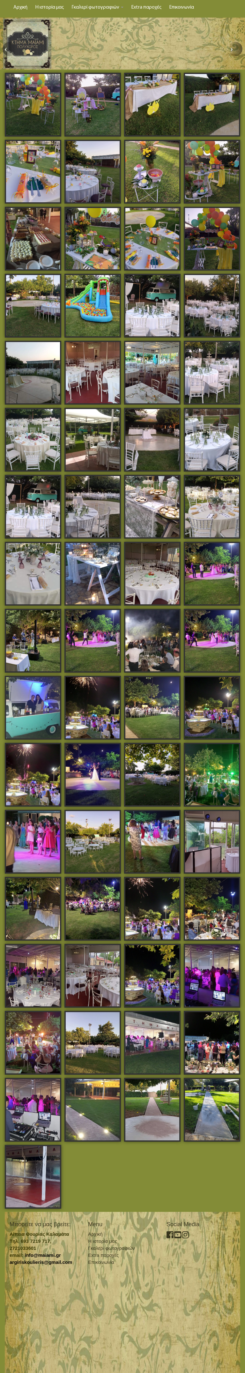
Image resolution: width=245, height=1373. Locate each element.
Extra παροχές (146, 7)
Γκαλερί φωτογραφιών (97, 7)
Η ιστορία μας (49, 7)
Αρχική (20, 7)
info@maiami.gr (43, 1255)
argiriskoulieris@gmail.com (41, 1262)
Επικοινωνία (181, 7)
